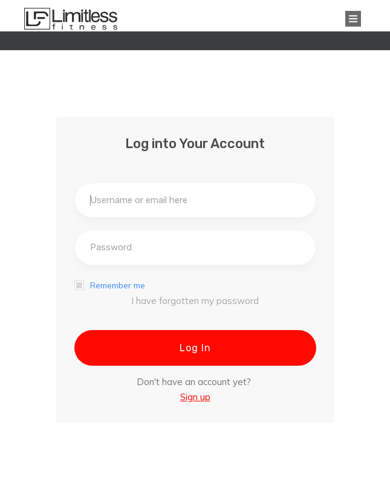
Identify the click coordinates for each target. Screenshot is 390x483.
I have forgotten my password (195, 300)
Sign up (195, 397)
